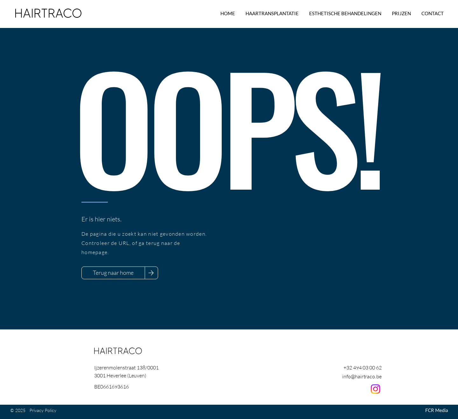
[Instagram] (375, 389)
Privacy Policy (43, 410)
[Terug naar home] (113, 273)
